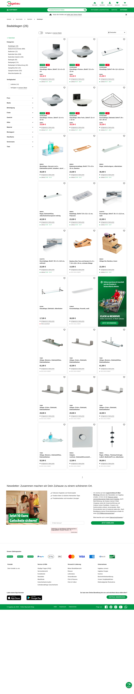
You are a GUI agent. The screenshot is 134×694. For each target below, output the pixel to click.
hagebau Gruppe (103, 571)
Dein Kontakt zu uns (14, 568)
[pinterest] (111, 607)
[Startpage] (13, 3)
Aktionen (123, 10)
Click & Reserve (72, 579)
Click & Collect (72, 582)
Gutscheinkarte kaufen (44, 582)
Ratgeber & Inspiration (100, 10)
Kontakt (10, 564)
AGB (55, 606)
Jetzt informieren (109, 323)
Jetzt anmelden (108, 523)
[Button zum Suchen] (85, 10)
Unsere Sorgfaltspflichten (105, 579)
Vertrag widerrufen (117, 597)
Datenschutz (72, 606)
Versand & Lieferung (74, 564)
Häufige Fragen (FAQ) (44, 568)
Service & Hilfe (42, 564)
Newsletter (41, 576)
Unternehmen (102, 564)
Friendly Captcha (74, 532)
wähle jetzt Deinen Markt (74, 14)
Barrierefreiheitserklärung (105, 576)
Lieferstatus (71, 574)
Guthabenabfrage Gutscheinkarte (48, 585)
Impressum (62, 606)
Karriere (100, 574)
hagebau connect (103, 568)
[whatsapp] (125, 607)
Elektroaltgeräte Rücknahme (106, 582)
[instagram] (115, 607)
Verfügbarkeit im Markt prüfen (47, 79)
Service (114, 10)
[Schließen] (126, 15)
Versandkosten (72, 576)
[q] (65, 10)
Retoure (70, 571)
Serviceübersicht (43, 571)
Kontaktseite (41, 574)
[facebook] (106, 607)
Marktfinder (41, 579)
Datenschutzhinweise (116, 517)
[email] (67, 523)
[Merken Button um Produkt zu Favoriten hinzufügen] (64, 39)
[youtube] (120, 607)
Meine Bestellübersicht (74, 568)
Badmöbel (12, 38)
